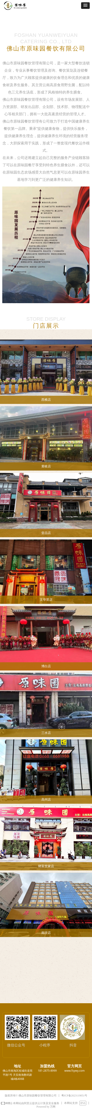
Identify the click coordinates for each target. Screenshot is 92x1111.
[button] (85, 5)
